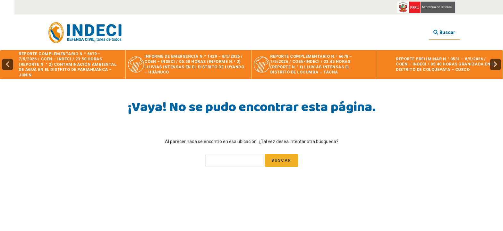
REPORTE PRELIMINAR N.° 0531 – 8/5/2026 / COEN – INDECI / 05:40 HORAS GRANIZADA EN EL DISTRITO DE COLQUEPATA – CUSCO (446, 64)
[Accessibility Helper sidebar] (7, 7)
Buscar (444, 32)
